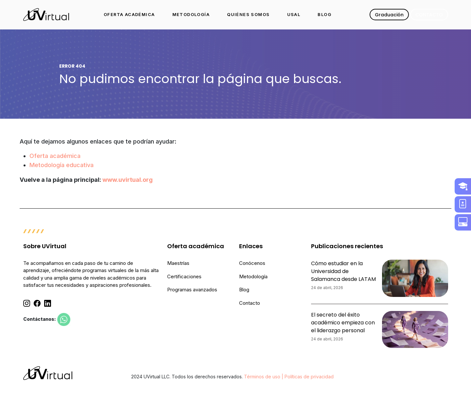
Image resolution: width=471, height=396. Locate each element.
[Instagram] (26, 303)
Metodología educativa (61, 165)
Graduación (389, 14)
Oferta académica (54, 155)
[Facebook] (37, 303)
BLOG (324, 14)
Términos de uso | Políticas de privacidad (289, 376)
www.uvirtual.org (127, 179)
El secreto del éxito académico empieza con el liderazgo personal (343, 322)
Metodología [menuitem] (253, 276)
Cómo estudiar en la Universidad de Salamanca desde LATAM (343, 271)
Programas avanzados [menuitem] (192, 289)
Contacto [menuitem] (249, 303)
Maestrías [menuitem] (178, 263)
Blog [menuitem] (244, 289)
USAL (294, 14)
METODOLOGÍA (191, 14)
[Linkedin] (47, 303)
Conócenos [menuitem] (252, 263)
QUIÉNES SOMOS (248, 14)
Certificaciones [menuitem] (184, 276)
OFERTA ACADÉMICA (129, 14)
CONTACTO (429, 14)
